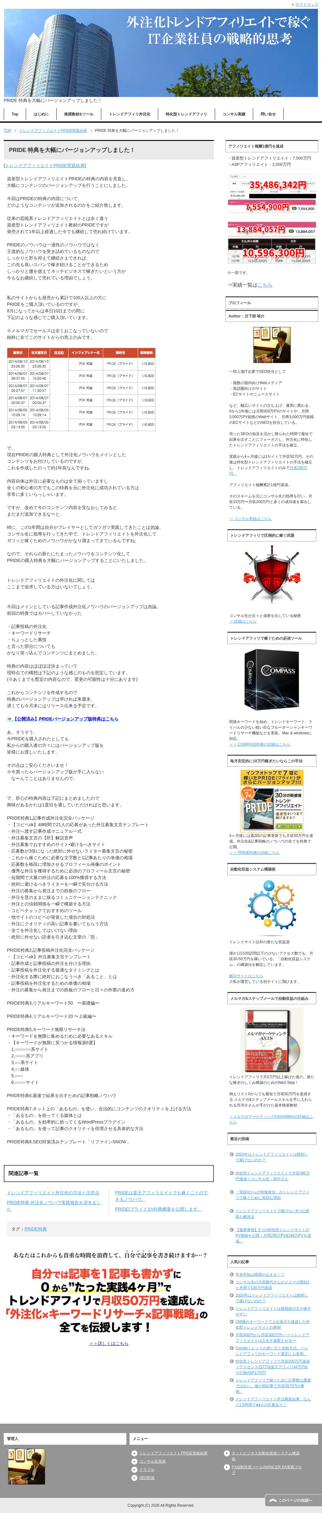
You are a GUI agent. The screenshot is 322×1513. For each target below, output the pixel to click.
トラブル (146, 1469)
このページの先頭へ (295, 1500)
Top (15, 114)
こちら (265, 285)
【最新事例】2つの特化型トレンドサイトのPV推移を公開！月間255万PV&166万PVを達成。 (273, 1235)
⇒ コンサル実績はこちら (250, 519)
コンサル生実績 (152, 1461)
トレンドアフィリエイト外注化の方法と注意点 (53, 1192)
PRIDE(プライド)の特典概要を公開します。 (158, 1209)
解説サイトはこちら (246, 976)
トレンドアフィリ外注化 (129, 114)
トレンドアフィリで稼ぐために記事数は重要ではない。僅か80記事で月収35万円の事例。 (273, 1386)
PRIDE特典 (36, 1228)
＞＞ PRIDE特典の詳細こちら (254, 852)
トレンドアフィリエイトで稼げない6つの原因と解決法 (272, 1214)
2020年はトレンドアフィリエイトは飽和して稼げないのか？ (272, 1157)
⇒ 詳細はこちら (243, 621)
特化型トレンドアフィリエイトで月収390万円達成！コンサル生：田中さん (273, 1176)
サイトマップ (307, 4)
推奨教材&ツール (78, 114)
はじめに (41, 114)
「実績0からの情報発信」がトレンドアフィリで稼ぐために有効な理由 (272, 1195)
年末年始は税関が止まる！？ (260, 1274)
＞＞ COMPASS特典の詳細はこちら (259, 744)
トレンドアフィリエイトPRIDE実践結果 (45, 165)
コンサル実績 (234, 114)
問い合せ (268, 114)
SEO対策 (147, 1478)
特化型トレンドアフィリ (186, 114)
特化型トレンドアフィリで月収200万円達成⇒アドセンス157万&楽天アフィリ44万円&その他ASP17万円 (273, 1367)
